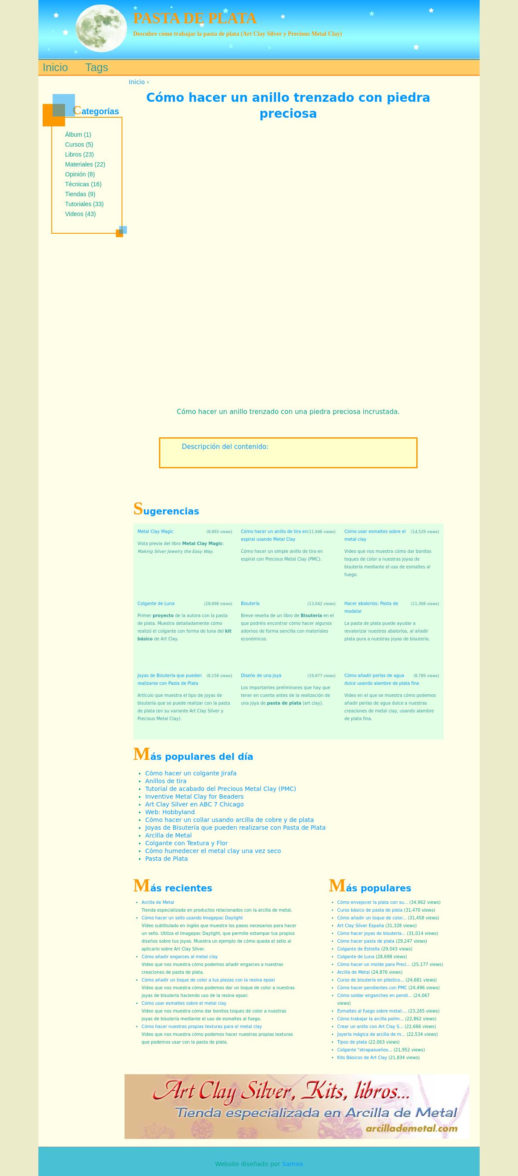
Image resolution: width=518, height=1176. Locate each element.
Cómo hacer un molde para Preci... (374, 964)
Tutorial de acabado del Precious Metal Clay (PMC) (220, 788)
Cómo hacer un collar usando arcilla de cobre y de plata (229, 819)
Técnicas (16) (83, 184)
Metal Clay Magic (155, 531)
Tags (96, 67)
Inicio (137, 81)
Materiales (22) (85, 164)
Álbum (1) (78, 134)
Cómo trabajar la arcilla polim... (370, 1018)
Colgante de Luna (156, 603)
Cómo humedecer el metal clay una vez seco (213, 850)
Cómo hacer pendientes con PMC (372, 987)
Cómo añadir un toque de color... (372, 918)
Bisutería (250, 603)
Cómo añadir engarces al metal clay (180, 956)
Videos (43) (80, 213)
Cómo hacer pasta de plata (366, 941)
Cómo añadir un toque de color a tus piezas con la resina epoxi (208, 980)
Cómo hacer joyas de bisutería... (371, 933)
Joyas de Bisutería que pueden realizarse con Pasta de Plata (235, 827)
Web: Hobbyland (170, 812)
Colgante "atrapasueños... (365, 1049)
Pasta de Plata (166, 858)
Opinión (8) (80, 174)
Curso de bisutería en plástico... (370, 980)
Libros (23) (79, 154)
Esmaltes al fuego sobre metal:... (372, 1011)
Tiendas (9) (80, 194)
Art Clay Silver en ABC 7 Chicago (194, 804)
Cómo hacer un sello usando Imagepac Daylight (192, 918)
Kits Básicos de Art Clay (362, 1057)
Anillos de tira (166, 781)
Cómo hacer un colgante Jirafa (191, 773)
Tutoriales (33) (84, 204)
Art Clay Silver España (360, 925)
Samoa (292, 1163)
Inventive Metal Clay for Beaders (194, 796)
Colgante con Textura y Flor (186, 843)
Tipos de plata (352, 1042)
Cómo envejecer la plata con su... (372, 902)
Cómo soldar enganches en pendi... (374, 995)
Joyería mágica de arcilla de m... (371, 1034)
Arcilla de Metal (168, 835)
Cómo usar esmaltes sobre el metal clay (184, 1003)
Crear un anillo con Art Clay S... (370, 1026)
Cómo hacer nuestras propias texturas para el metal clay (202, 1026)
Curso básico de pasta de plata (370, 910)
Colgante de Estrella (358, 949)
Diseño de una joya (261, 675)
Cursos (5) (79, 144)
